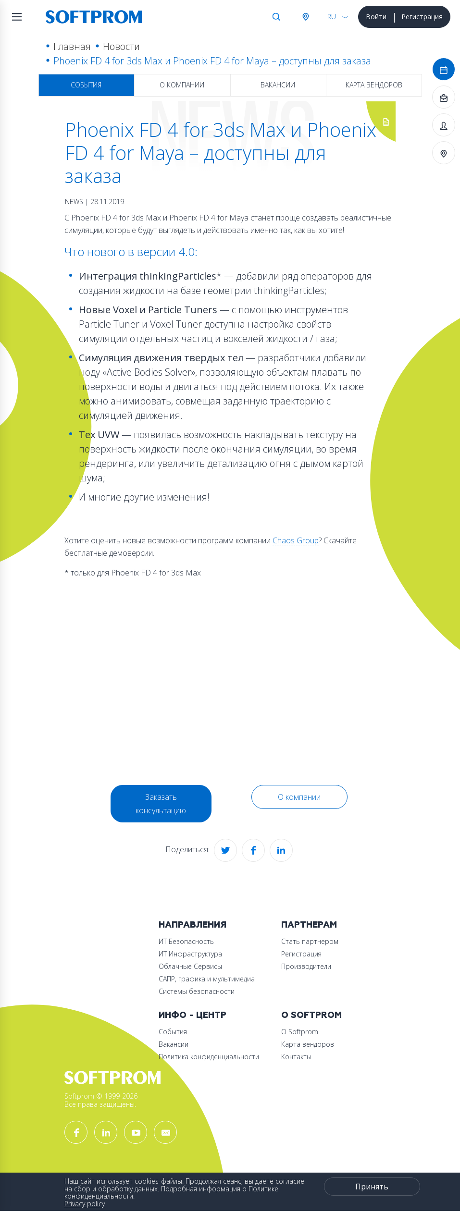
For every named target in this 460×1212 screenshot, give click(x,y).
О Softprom (311, 1015)
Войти (376, 16)
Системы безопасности (197, 991)
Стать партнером (309, 941)
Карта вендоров (374, 84)
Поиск (276, 17)
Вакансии (278, 84)
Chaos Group (296, 540)
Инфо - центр (192, 1015)
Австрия (305, 17)
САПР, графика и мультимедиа (207, 978)
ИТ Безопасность (186, 941)
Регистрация (422, 16)
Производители (306, 966)
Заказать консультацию (161, 804)
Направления (192, 924)
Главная (72, 46)
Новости (121, 46)
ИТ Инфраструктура (190, 953)
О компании (182, 84)
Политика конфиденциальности (209, 1056)
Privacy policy (84, 1203)
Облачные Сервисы (190, 966)
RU (331, 16)
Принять (371, 1186)
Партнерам (309, 924)
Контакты (296, 1056)
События (86, 84)
